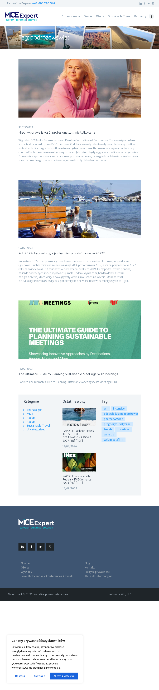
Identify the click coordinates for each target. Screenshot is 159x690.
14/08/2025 (69, 488)
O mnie (25, 563)
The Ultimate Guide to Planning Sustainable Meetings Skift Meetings (68, 374)
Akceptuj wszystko (64, 676)
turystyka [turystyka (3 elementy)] (123, 429)
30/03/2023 (25, 127)
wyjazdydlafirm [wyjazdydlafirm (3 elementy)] (113, 439)
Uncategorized (36, 429)
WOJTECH (127, 594)
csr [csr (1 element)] (106, 408)
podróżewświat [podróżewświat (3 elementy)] (113, 419)
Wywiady (26, 572)
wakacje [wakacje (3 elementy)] (109, 434)
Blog (87, 563)
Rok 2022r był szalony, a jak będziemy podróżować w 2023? (61, 253)
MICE (30, 413)
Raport (31, 417)
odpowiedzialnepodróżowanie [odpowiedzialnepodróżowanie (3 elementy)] (122, 413)
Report (31, 421)
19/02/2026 (69, 446)
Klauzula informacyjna (98, 576)
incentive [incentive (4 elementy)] (119, 408)
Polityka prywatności (97, 572)
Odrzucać (39, 676)
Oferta (25, 567)
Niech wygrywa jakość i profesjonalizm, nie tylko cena (56, 132)
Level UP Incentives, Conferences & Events (47, 576)
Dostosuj (20, 676)
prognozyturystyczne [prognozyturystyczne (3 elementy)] (117, 424)
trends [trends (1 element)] (108, 429)
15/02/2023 (25, 248)
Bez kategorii (35, 409)
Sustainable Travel (38, 425)
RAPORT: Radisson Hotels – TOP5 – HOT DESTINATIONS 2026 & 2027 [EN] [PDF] (79, 435)
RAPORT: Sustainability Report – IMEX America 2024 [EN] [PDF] (76, 479)
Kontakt (90, 567)
